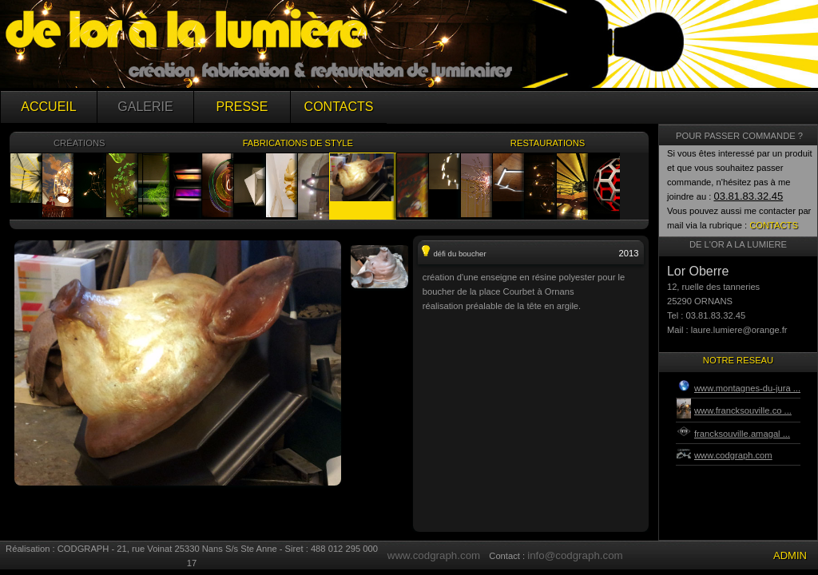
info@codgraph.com (574, 555)
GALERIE (145, 106)
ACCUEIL (48, 106)
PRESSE (242, 106)
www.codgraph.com (433, 555)
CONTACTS (339, 106)
